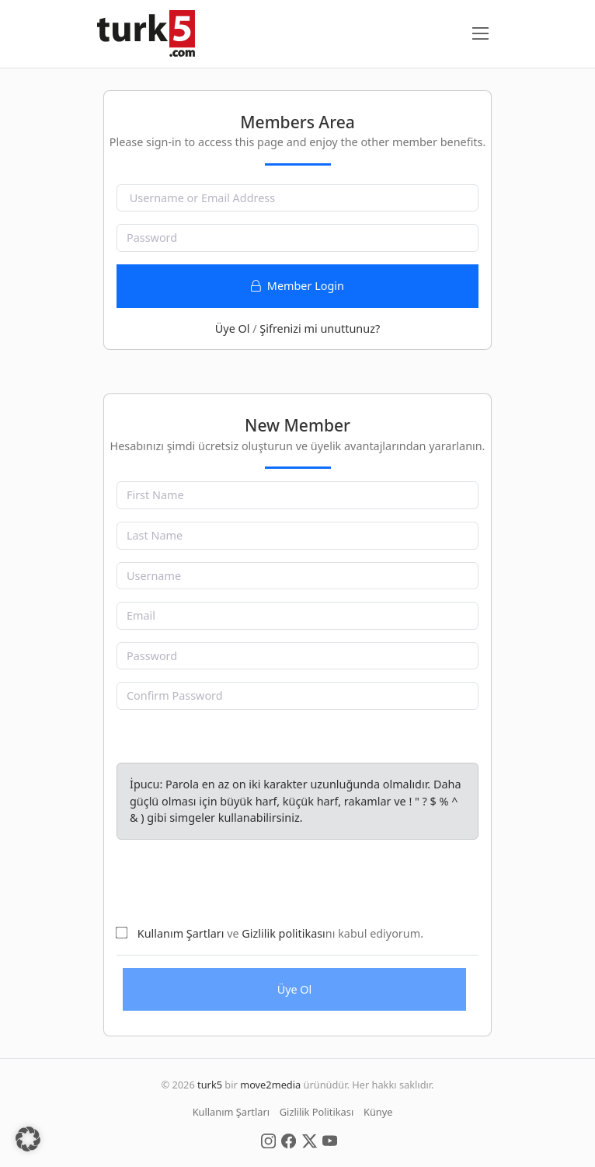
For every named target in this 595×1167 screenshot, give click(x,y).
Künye (378, 1112)
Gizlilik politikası (283, 933)
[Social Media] (268, 1140)
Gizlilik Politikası (316, 1112)
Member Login (297, 285)
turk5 (209, 1085)
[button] (28, 1139)
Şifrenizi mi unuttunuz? (319, 328)
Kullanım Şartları (180, 933)
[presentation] (235, 882)
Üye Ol (232, 328)
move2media (270, 1085)
